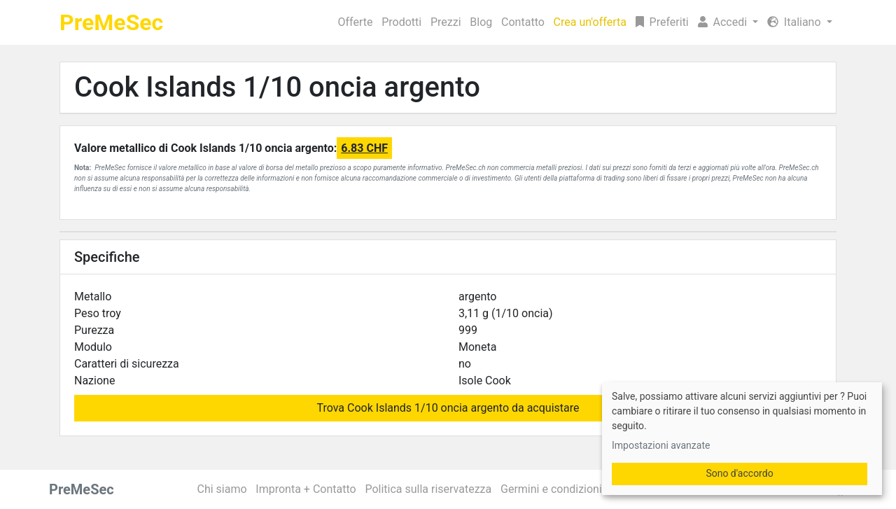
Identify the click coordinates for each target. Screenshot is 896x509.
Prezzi (445, 22)
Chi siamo (222, 489)
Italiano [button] (795, 22)
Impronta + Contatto (305, 489)
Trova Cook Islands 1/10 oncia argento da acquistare (448, 407)
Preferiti (662, 22)
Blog (481, 22)
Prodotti (401, 22)
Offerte (355, 22)
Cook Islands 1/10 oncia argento (277, 87)
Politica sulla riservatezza (428, 489)
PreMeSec (111, 22)
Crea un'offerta (590, 22)
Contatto (523, 22)
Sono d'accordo (739, 473)
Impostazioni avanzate (661, 445)
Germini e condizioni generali (572, 489)
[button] (727, 22)
